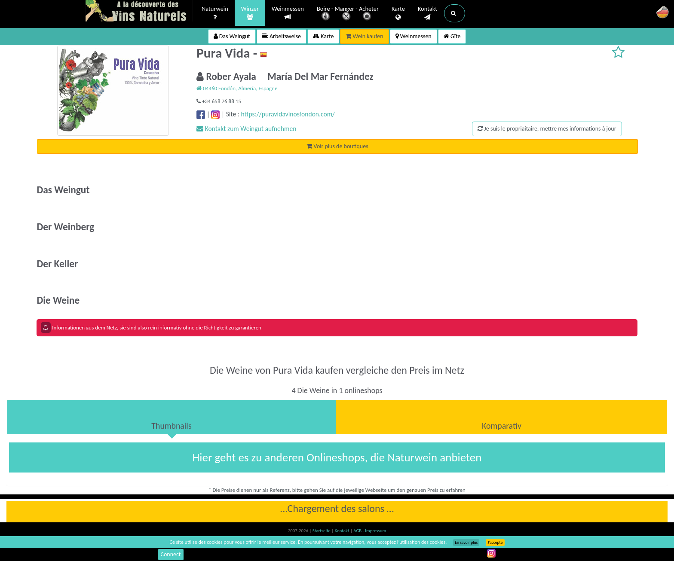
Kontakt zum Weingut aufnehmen (246, 129)
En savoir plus (466, 542)
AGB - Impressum (369, 531)
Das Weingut (232, 36)
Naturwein (215, 13)
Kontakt (427, 13)
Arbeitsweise (281, 36)
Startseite (321, 531)
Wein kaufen (364, 36)
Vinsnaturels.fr (139, 11)
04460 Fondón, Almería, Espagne (236, 88)
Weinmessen (288, 13)
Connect (170, 554)
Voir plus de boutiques (337, 146)
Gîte (452, 36)
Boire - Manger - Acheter (348, 14)
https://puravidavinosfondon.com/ (288, 114)
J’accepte (494, 542)
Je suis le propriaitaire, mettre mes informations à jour (547, 128)
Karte (398, 13)
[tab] (171, 417)
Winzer (250, 13)
